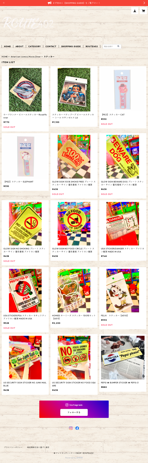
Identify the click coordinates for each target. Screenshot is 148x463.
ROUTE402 (92, 46)
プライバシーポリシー (13, 447)
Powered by (74, 458)
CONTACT (51, 46)
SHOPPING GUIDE (71, 46)
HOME (7, 46)
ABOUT (19, 46)
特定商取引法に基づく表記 (38, 447)
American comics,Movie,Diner (26, 56)
